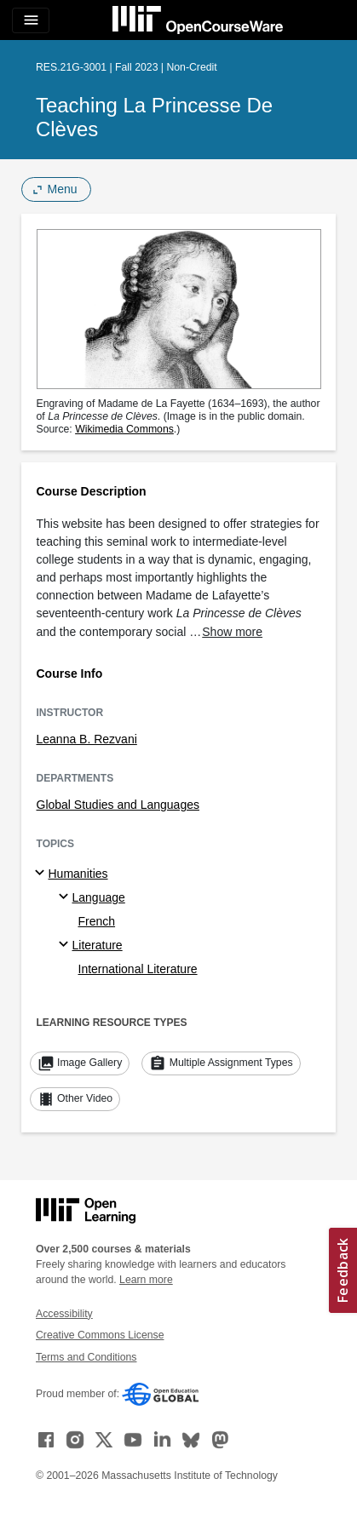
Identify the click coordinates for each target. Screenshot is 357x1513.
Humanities (78, 873)
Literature (97, 945)
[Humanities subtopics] (42, 874)
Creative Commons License (100, 1335)
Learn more (146, 1280)
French (97, 921)
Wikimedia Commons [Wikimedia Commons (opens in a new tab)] (124, 429)
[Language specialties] (66, 897)
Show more (232, 632)
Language (98, 897)
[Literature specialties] (66, 945)
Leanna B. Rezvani (87, 739)
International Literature (138, 969)
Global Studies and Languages (118, 804)
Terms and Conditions (86, 1357)
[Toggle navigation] (30, 20)
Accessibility (64, 1314)
